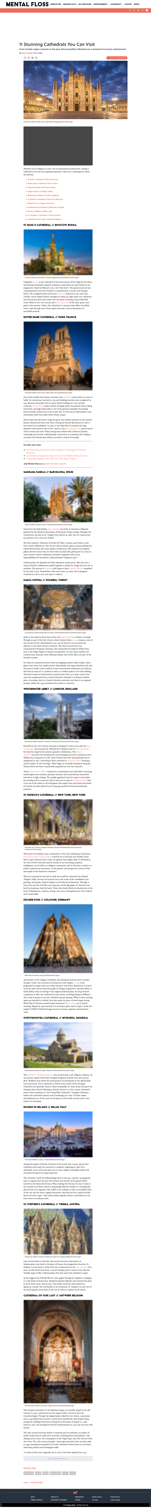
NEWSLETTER (56, 4)
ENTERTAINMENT (100, 4)
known (35, 282)
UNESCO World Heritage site (40, 1074)
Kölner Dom (70, 1003)
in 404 (74, 640)
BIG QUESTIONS (85, 4)
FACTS (73, 1473)
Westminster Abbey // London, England (43, 195)
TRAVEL (45, 1473)
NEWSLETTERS (79, 1497)
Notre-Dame (38, 406)
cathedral (61, 293)
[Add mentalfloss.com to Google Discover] (117, 57)
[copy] (36, 57)
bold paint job (63, 302)
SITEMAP (77, 1500)
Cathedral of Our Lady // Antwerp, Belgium (44, 219)
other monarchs (82, 748)
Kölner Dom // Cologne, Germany (41, 203)
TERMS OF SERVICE (36, 1500)
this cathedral (54, 529)
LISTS (65, 1473)
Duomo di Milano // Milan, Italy (40, 211)
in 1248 (76, 982)
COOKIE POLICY (115, 1497)
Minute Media (71, 1505)
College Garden (79, 780)
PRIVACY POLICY (97, 1497)
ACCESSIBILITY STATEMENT (59, 1500)
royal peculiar (74, 760)
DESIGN (38, 1473)
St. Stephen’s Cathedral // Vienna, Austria (44, 215)
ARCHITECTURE (28, 1473)
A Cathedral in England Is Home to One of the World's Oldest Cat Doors (57, 455)
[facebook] (130, 10)
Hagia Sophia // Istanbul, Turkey (40, 191)
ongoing (48, 568)
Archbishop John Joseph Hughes (37, 856)
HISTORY (128, 4)
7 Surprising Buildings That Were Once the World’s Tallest (51, 458)
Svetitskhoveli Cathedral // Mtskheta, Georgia (46, 207)
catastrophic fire (74, 428)
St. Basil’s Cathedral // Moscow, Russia (43, 179)
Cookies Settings (115, 1500)
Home (25, 1482)
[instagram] (138, 10)
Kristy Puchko (27, 53)
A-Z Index (95, 1500)
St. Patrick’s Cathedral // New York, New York (45, 199)
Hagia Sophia (66, 637)
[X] (134, 10)
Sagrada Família (76, 568)
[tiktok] (142, 10)
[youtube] (147, 10)
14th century (81, 1267)
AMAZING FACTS (69, 4)
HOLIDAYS (138, 4)
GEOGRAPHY (116, 4)
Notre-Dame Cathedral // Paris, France (43, 183)
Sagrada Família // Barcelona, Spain (41, 187)
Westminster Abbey (38, 771)
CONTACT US (54, 1497)
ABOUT (33, 1497)
